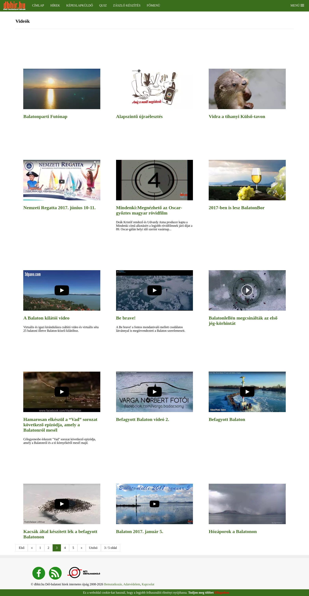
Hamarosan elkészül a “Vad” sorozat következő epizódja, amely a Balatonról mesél (60, 425)
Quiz (103, 5)
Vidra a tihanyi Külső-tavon (237, 116)
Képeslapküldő (79, 5)
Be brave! (126, 317)
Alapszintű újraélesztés (139, 116)
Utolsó (93, 547)
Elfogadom (221, 592)
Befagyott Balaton (227, 419)
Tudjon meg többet (201, 592)
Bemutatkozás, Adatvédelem (122, 584)
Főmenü (153, 5)
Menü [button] (297, 5)
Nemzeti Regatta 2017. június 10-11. (59, 207)
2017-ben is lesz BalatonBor (236, 207)
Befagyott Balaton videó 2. (142, 419)
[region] (108, 49)
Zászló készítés (127, 5)
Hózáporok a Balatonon (233, 531)
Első (21, 547)
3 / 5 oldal (110, 547)
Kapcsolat (148, 584)
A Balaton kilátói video (46, 317)
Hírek (55, 5)
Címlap (38, 5)
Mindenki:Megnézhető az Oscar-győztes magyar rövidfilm (149, 210)
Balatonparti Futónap (45, 116)
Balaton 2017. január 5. (139, 531)
